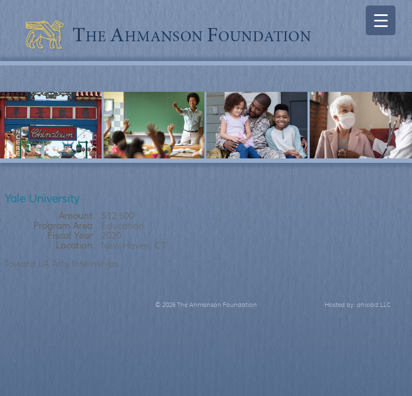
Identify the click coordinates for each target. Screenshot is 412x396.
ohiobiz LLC (374, 305)
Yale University (41, 199)
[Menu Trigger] (380, 20)
